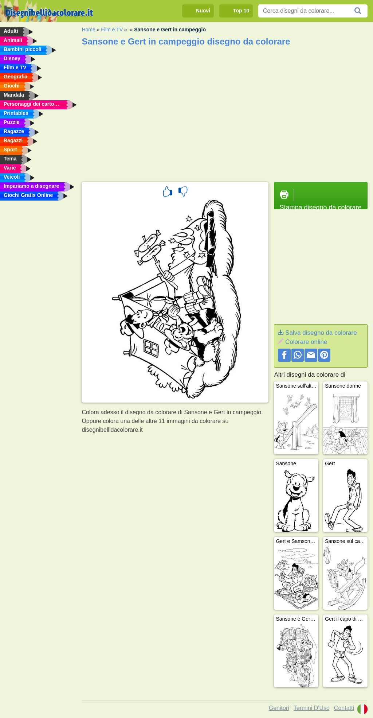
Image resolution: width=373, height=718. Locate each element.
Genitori (279, 708)
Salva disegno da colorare (321, 332)
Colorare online (306, 341)
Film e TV (112, 29)
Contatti (344, 708)
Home (88, 29)
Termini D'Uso (312, 708)
